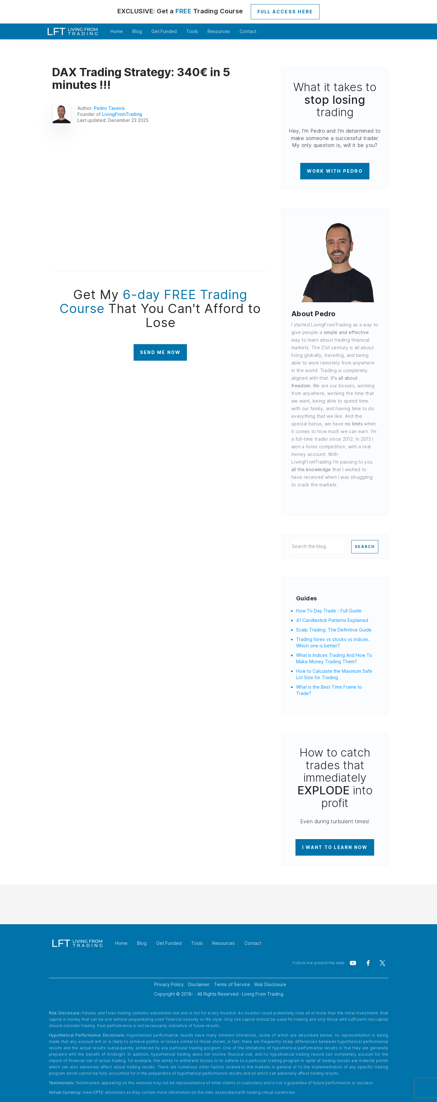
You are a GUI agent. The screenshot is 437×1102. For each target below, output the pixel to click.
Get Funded (164, 31)
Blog (137, 31)
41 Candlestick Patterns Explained (332, 620)
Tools (192, 31)
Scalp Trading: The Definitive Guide (334, 629)
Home (116, 31)
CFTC (98, 1092)
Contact (248, 31)
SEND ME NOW (160, 352)
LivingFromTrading (122, 114)
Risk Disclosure (270, 984)
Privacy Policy (169, 984)
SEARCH (365, 546)
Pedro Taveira (109, 108)
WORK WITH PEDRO (335, 171)
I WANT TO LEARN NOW (335, 847)
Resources (219, 31)
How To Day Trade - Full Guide (328, 610)
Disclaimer (198, 984)
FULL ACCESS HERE (285, 11)
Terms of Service (232, 984)
